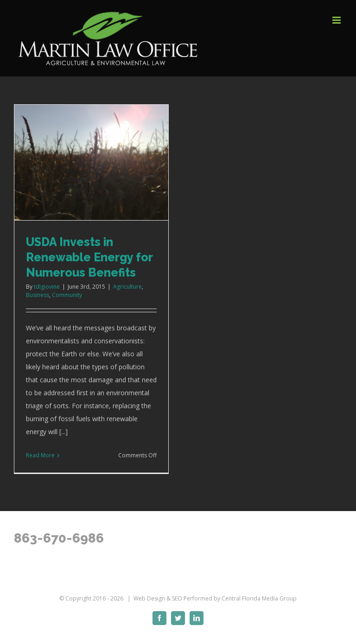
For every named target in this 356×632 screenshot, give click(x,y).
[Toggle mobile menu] (337, 20)
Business (37, 295)
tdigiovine (47, 287)
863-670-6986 (59, 538)
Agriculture (127, 287)
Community (67, 295)
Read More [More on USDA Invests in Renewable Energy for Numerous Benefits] (40, 455)
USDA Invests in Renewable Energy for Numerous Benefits (89, 257)
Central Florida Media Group (259, 598)
